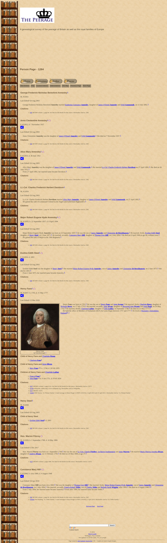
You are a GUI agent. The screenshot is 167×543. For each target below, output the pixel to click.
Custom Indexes (42, 86)
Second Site (89, 541)
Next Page (86, 86)
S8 (31, 112)
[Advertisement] (92, 50)
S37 (31, 386)
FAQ (32, 86)
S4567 (32, 393)
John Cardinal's (81, 541)
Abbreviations (55, 86)
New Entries (25, 86)
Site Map (65, 86)
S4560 (32, 499)
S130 (31, 388)
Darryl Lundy (92, 534)
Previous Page (76, 86)
